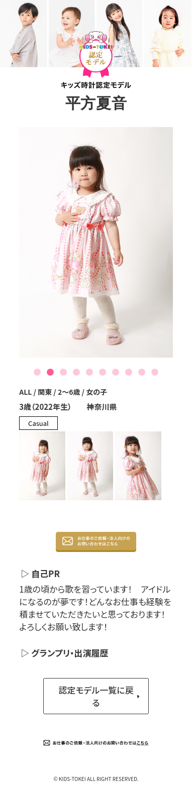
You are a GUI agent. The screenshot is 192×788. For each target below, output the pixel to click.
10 (155, 373)
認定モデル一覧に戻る (95, 696)
